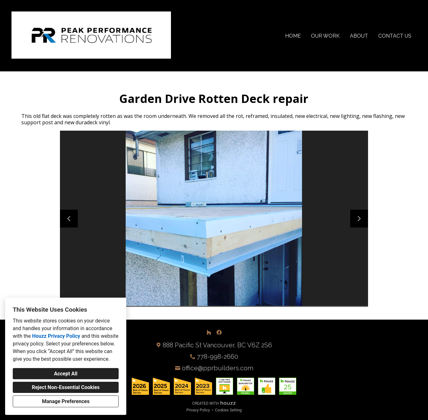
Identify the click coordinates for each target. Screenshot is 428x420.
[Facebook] (219, 332)
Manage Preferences (65, 401)
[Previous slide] (69, 219)
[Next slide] (359, 219)
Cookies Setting (228, 410)
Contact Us (394, 36)
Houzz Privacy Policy (56, 336)
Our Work (325, 36)
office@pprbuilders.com (217, 368)
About (359, 36)
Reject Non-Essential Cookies (66, 387)
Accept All (65, 374)
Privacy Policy (198, 410)
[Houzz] (209, 332)
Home (293, 36)
